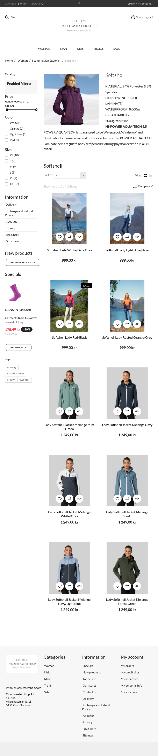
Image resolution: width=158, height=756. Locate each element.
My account (132, 657)
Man (63, 48)
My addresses (129, 679)
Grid (146, 175)
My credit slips (130, 672)
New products (19, 253)
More (48, 149)
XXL (14, 184)
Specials (13, 274)
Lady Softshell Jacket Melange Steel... (127, 514)
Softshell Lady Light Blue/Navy (127, 250)
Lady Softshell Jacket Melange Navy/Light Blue (69, 601)
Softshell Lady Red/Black (69, 337)
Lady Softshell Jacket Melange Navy (127, 425)
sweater (24, 379)
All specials (18, 347)
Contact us (89, 692)
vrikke (11, 379)
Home (9, 60)
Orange (16, 128)
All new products (22, 262)
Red (14, 140)
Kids (80, 48)
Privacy (10, 228)
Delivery (10, 204)
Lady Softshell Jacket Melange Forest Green (127, 601)
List (150, 175)
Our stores (12, 241)
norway (11, 367)
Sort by (48, 175)
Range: (9, 101)
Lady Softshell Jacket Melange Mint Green (69, 427)
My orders (127, 665)
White (16, 122)
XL (13, 178)
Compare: (145, 186)
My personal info (131, 685)
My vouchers (129, 692)
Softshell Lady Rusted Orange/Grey (127, 337)
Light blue (18, 134)
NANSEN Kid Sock (18, 310)
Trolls (98, 48)
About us (11, 221)
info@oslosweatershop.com (23, 687)
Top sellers (89, 679)
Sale (116, 48)
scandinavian (15, 373)
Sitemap (87, 735)
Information (16, 197)
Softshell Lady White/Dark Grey (69, 250)
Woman (44, 48)
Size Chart (12, 234)
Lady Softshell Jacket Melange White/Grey (69, 514)
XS (14, 155)
